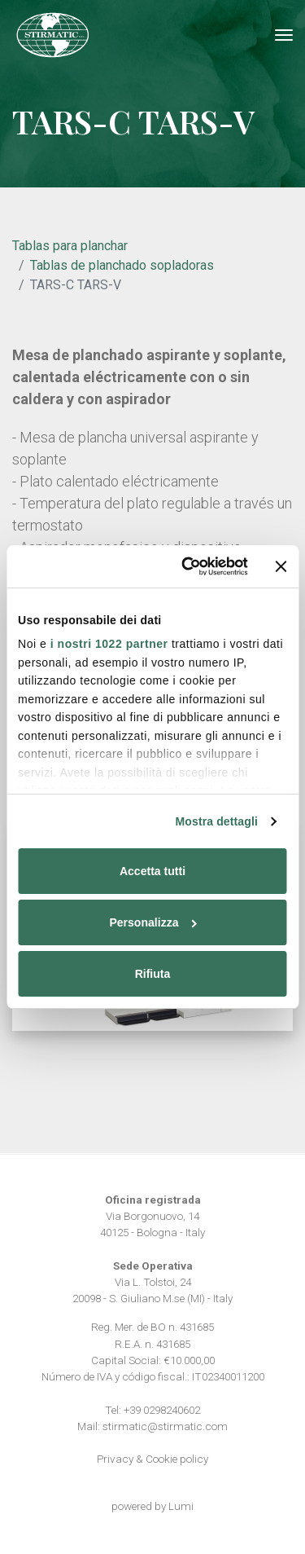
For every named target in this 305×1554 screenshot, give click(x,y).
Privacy (115, 1458)
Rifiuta (153, 973)
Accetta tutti (152, 871)
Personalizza (153, 922)
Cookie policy (177, 1458)
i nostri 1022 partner (109, 643)
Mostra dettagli (217, 821)
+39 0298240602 (162, 1409)
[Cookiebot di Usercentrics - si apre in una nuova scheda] (183, 566)
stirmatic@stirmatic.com (165, 1426)
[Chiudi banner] (281, 566)
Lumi (181, 1505)
